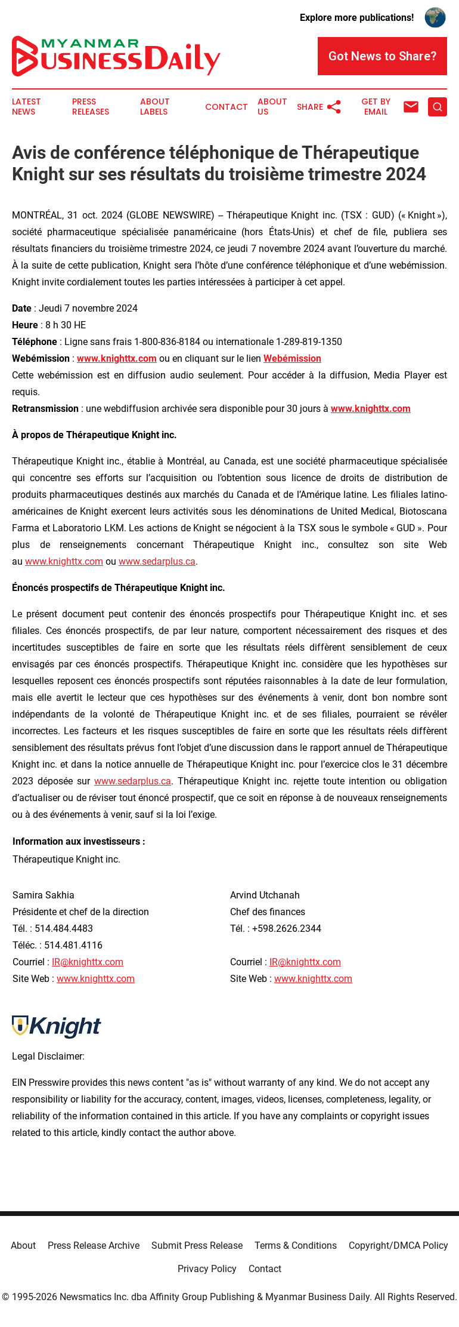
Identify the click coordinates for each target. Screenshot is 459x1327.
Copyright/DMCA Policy (398, 1245)
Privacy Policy (207, 1268)
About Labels (155, 107)
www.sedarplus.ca (157, 561)
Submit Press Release (197, 1245)
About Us (272, 107)
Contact (226, 107)
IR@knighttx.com (87, 962)
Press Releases (90, 107)
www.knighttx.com (64, 561)
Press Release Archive (93, 1245)
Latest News (26, 107)
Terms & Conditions (296, 1245)
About (23, 1245)
